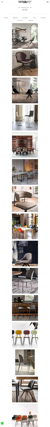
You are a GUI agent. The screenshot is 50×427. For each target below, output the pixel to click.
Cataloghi (39, 409)
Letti (4, 407)
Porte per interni (29, 407)
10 (32, 364)
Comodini (5, 411)
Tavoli (16, 409)
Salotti (16, 407)
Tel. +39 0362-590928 (39, 415)
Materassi (28, 411)
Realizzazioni (39, 411)
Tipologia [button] (43, 18)
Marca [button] (6, 18)
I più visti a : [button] (20, 21)
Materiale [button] (25, 18)
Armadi (4, 409)
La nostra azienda (41, 407)
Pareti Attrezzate (18, 408)
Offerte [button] (31, 21)
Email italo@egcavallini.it (28, 416)
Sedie (16, 411)
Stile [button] (34, 18)
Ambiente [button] (15, 18)
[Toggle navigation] (48, 2)
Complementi (28, 409)
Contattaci (39, 408)
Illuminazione (28, 408)
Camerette (5, 408)
